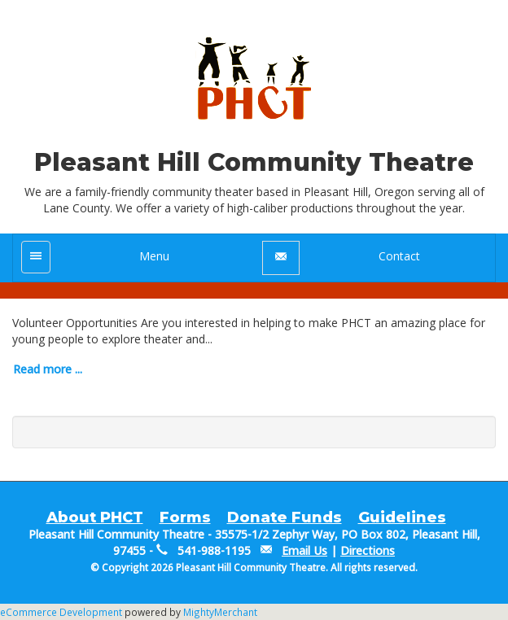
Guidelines (402, 517)
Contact (399, 256)
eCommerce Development (61, 611)
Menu (154, 256)
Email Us (304, 550)
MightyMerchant (220, 611)
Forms (185, 517)
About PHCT (94, 517)
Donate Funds (284, 517)
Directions (367, 550)
